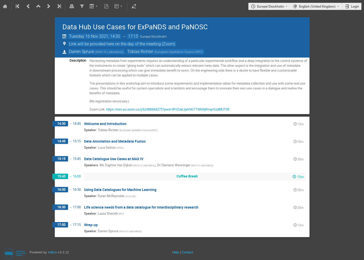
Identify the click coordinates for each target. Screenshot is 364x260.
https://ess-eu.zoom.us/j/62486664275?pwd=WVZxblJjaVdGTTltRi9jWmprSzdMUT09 (167, 109)
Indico (52, 252)
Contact (187, 252)
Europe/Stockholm (270, 6)
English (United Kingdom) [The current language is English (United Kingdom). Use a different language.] (317, 6)
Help (175, 252)
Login (355, 6)
